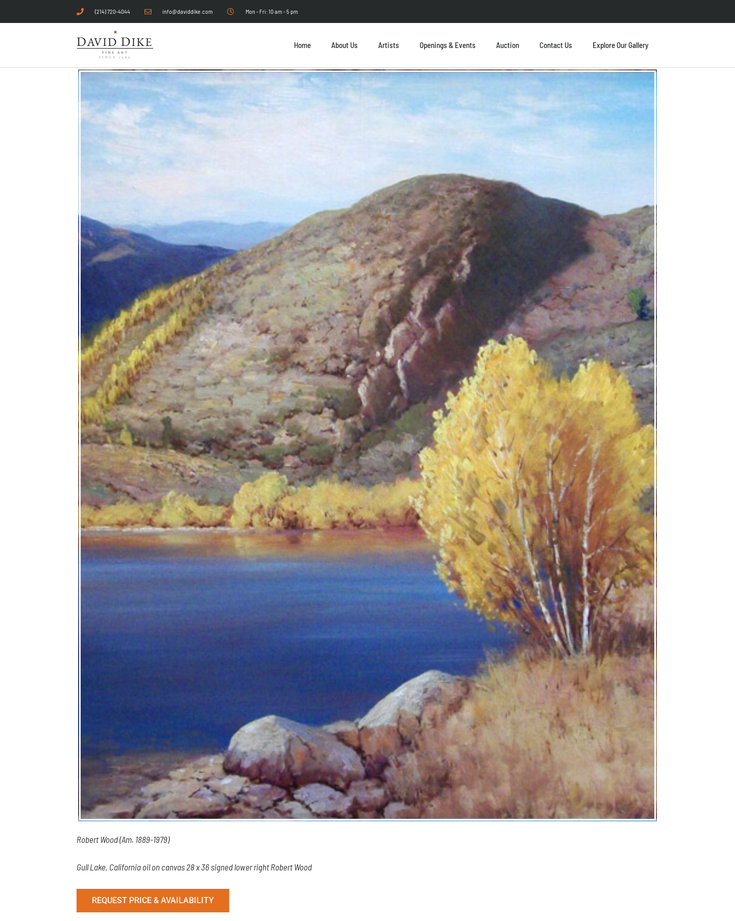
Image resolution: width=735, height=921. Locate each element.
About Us (344, 45)
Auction (507, 45)
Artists (388, 45)
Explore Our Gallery (620, 45)
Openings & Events (448, 45)
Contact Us (556, 45)
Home (302, 45)
